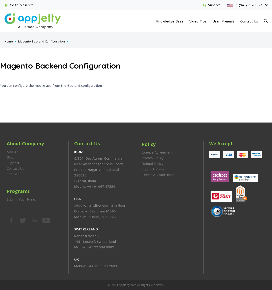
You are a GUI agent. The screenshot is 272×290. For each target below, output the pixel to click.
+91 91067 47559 (101, 186)
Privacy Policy (153, 158)
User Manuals (223, 21)
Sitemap (13, 174)
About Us (14, 151)
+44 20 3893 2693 (102, 266)
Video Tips (198, 21)
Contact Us (249, 21)
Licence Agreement (157, 152)
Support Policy (153, 169)
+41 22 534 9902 (100, 247)
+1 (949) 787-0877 (102, 216)
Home (8, 41)
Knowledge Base (170, 21)
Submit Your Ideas (21, 199)
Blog (10, 157)
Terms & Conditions (158, 174)
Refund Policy (153, 163)
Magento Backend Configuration (41, 41)
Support (13, 163)
